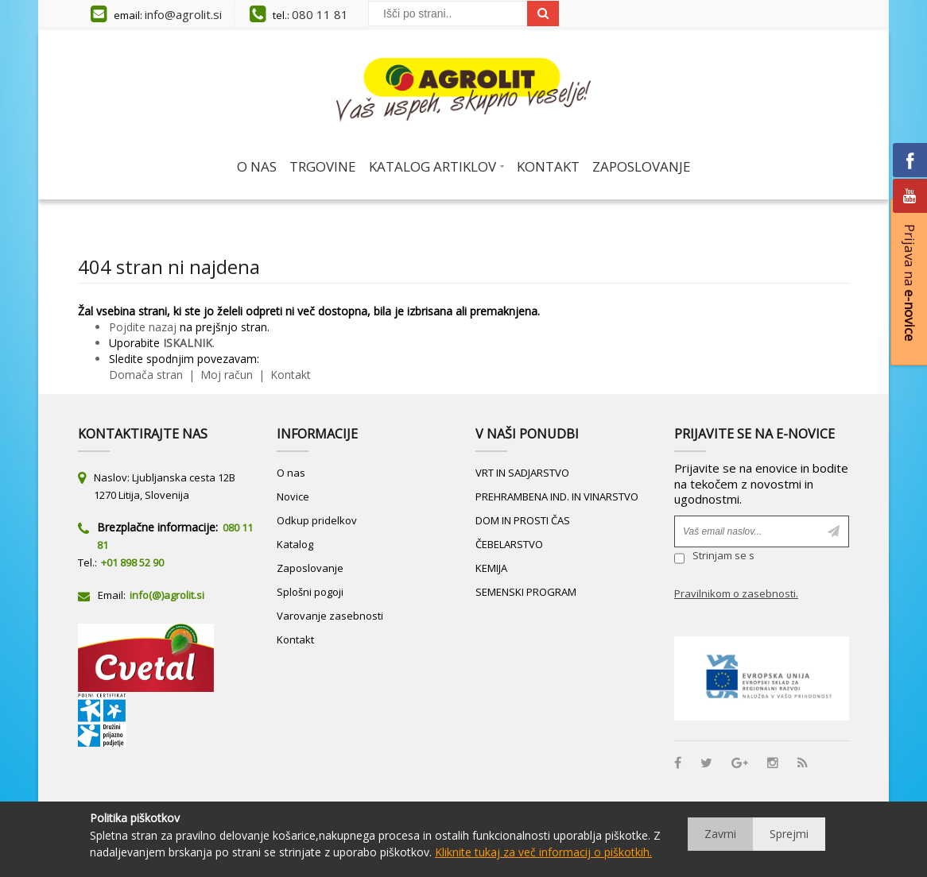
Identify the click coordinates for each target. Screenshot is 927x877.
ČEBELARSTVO (509, 544)
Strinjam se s (714, 557)
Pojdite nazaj (142, 326)
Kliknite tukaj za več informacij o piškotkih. (543, 852)
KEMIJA (491, 568)
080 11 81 (320, 14)
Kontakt (289, 374)
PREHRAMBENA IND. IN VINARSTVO (556, 496)
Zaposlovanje (310, 568)
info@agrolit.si (183, 14)
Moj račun (228, 374)
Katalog (295, 544)
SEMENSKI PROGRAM (525, 592)
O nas (291, 473)
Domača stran (146, 374)
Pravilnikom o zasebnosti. (736, 593)
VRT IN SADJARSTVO (522, 473)
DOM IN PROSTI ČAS (522, 520)
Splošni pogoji (310, 592)
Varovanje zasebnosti (330, 615)
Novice (293, 496)
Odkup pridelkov (317, 520)
